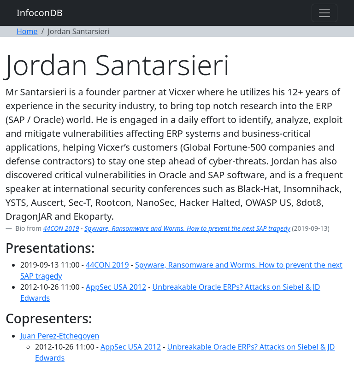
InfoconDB (40, 12)
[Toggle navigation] (324, 13)
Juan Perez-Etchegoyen (59, 336)
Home (27, 31)
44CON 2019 (61, 228)
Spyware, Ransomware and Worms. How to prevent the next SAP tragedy (187, 228)
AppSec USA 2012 (116, 287)
